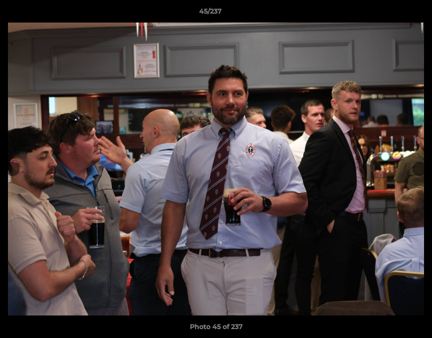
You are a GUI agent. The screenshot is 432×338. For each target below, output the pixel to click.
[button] (392, 13)
